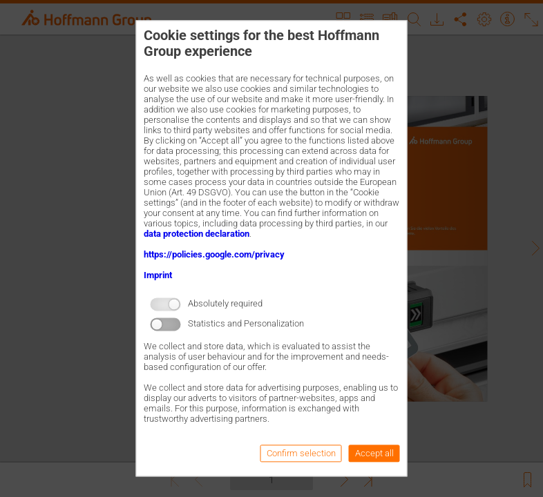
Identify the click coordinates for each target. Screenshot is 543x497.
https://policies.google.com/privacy (214, 254)
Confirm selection (301, 454)
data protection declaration (196, 233)
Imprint (158, 275)
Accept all (374, 454)
